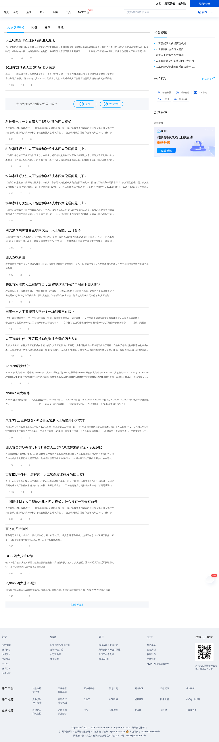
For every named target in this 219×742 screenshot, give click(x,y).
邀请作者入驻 (56, 649)
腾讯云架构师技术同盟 (109, 649)
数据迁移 (62, 713)
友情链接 (151, 659)
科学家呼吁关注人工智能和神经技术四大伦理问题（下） (46, 176)
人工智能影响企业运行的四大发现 (30, 40)
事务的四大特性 (16, 529)
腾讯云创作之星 (106, 654)
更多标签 (208, 78)
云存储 (35, 691)
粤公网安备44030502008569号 (145, 731)
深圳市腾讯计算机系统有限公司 (74, 731)
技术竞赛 (54, 659)
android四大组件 (17, 393)
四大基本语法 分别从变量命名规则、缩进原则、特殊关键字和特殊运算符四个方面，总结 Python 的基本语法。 (59, 589)
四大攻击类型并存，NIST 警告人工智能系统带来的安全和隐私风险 (54, 447)
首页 (6, 12)
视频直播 (62, 691)
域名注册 (36, 688)
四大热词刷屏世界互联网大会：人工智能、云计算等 (43, 230)
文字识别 (113, 710)
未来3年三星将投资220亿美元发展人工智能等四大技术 (45, 420)
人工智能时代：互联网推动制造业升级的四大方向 (41, 339)
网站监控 (36, 713)
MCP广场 (83, 12)
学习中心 (6, 664)
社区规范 (151, 645)
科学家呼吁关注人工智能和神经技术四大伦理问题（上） (46, 149)
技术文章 (6, 645)
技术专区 (6, 673)
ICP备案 (200, 92)
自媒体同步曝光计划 (60, 645)
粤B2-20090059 (118, 731)
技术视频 (6, 659)
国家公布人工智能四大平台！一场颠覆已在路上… (41, 312)
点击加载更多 (77, 604)
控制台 (182, 3)
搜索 (182, 12)
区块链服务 (89, 688)
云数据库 (164, 688)
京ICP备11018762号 (136, 735)
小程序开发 (191, 710)
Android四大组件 (17, 366)
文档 (158, 3)
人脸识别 (36, 699)
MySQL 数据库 (193, 699)
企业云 (87, 699)
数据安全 (36, 710)
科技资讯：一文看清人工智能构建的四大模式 (38, 122)
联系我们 (151, 654)
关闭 (213, 130)
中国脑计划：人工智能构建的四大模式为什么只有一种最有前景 (51, 502)
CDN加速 (113, 699)
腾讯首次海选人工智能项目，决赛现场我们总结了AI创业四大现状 (53, 284)
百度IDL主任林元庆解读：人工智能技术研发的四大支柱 (45, 474)
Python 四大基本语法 (20, 583)
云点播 (163, 99)
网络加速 (139, 688)
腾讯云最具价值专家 (108, 645)
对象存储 (182, 92)
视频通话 (139, 699)
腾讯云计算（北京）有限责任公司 (89, 735)
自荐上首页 (55, 654)
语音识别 (62, 702)
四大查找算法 (15, 257)
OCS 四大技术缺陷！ (20, 556)
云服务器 (164, 92)
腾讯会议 (180, 99)
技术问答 (6, 649)
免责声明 (151, 649)
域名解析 (190, 688)
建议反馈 (170, 3)
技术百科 (6, 668)
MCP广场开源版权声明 (158, 664)
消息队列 (113, 688)
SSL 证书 (37, 702)
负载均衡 (62, 710)
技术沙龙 (6, 654)
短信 (86, 710)
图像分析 (164, 699)
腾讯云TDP (104, 659)
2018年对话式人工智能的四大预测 (30, 67)
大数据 (163, 710)
